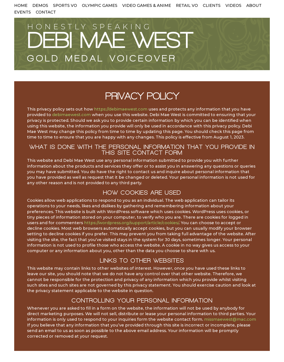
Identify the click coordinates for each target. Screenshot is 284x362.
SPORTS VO (65, 6)
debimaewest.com (71, 114)
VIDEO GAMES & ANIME (146, 6)
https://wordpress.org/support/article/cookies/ (131, 222)
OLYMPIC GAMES (99, 6)
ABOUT (254, 6)
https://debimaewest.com (120, 109)
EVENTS (22, 13)
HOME (21, 6)
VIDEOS (233, 6)
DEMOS (40, 6)
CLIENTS (212, 6)
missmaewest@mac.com (230, 319)
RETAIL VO (187, 6)
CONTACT (46, 13)
